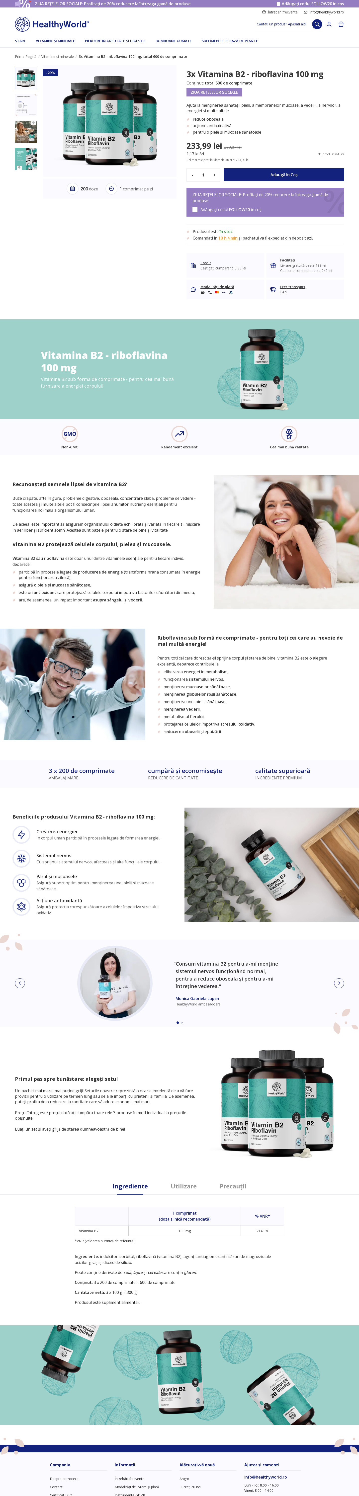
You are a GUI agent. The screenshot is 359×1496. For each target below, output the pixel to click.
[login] (329, 24)
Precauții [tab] (233, 1186)
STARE (20, 40)
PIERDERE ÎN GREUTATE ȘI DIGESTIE (115, 40)
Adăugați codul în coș (313, 3)
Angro (184, 1478)
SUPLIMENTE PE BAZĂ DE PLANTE (230, 40)
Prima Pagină (25, 56)
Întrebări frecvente (280, 12)
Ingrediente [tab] (130, 1186)
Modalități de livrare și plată (137, 1487)
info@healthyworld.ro (324, 12)
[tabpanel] (179, 1250)
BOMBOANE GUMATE (174, 40)
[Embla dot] (178, 1022)
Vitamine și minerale (57, 56)
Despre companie (64, 1478)
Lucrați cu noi (190, 1487)
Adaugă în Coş (284, 174)
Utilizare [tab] (184, 1186)
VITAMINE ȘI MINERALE (55, 40)
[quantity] (203, 175)
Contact (56, 1487)
